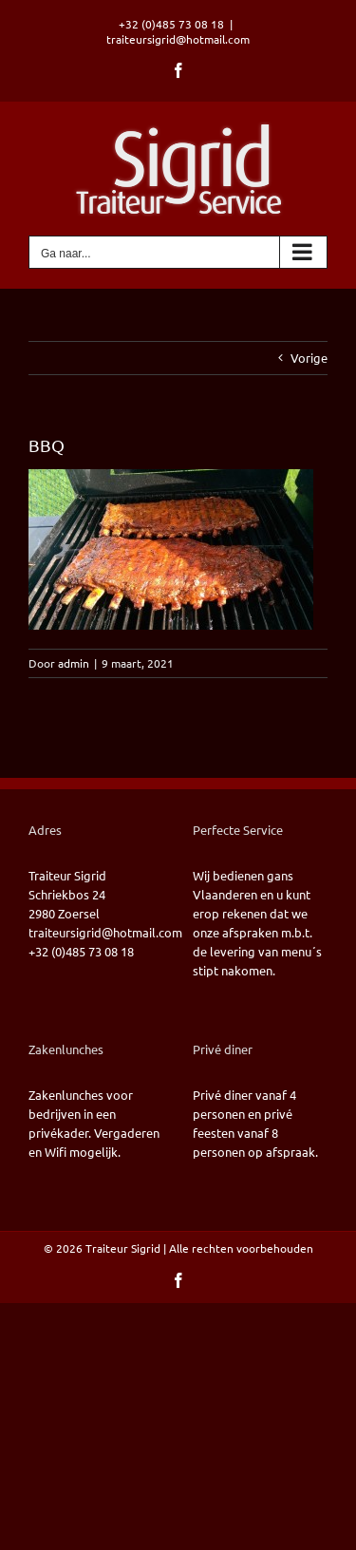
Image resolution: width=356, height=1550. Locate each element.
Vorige (309, 358)
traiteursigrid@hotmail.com (178, 39)
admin (73, 663)
